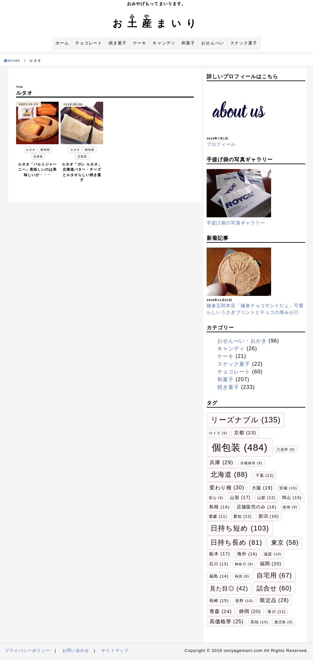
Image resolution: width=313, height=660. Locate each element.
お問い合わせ (75, 650)
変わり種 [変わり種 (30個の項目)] (227, 487)
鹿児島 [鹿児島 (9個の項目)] (283, 622)
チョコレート (88, 43)
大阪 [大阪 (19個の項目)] (262, 487)
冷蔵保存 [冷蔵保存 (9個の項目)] (251, 463)
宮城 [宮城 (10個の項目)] (288, 488)
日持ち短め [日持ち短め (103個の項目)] (239, 528)
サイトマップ (114, 650)
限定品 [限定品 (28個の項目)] (274, 600)
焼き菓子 (118, 43)
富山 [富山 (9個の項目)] (216, 498)
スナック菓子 (243, 43)
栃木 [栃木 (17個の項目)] (219, 553)
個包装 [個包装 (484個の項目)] (240, 447)
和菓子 (188, 43)
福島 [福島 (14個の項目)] (219, 576)
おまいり (156, 23)
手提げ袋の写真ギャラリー (236, 222)
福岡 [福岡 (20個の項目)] (271, 563)
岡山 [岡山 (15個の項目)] (292, 497)
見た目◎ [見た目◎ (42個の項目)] (229, 588)
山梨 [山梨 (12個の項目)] (266, 497)
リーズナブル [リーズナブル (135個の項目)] (246, 420)
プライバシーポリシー (27, 650)
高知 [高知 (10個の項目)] (259, 622)
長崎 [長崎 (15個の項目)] (219, 600)
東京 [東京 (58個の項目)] (284, 542)
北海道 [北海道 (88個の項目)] (229, 474)
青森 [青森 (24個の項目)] (221, 611)
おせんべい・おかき (242, 341)
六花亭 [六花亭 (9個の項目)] (286, 449)
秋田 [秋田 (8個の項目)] (242, 576)
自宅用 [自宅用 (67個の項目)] (274, 575)
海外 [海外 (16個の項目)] (247, 554)
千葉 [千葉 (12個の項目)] (265, 475)
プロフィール (221, 144)
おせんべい (212, 43)
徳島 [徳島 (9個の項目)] (290, 507)
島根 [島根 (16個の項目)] (219, 506)
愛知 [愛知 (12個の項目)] (242, 516)
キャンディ (163, 43)
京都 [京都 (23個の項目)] (245, 432)
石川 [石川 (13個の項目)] (219, 563)
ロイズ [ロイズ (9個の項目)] (218, 433)
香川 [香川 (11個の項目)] (277, 611)
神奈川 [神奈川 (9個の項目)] (244, 564)
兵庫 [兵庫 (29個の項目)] (221, 462)
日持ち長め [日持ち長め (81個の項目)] (236, 542)
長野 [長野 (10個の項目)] (244, 601)
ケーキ (139, 43)
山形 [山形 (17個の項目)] (240, 497)
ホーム (62, 43)
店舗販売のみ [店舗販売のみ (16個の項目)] (257, 506)
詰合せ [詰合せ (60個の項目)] (274, 588)
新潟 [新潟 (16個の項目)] (269, 516)
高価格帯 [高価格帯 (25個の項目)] (227, 621)
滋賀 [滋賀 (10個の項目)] (272, 554)
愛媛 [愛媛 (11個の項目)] (218, 516)
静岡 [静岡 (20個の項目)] (250, 611)
